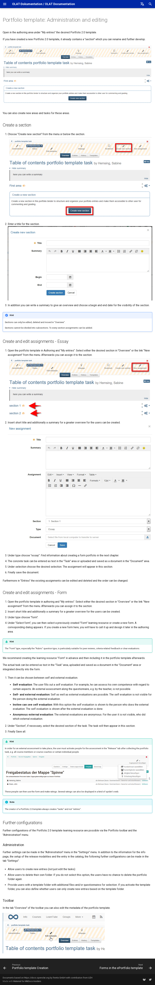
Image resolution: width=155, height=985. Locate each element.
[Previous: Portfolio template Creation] (26, 967)
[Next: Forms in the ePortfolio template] (125, 967)
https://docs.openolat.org (36, 977)
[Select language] (142, 4)
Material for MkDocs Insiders (27, 981)
